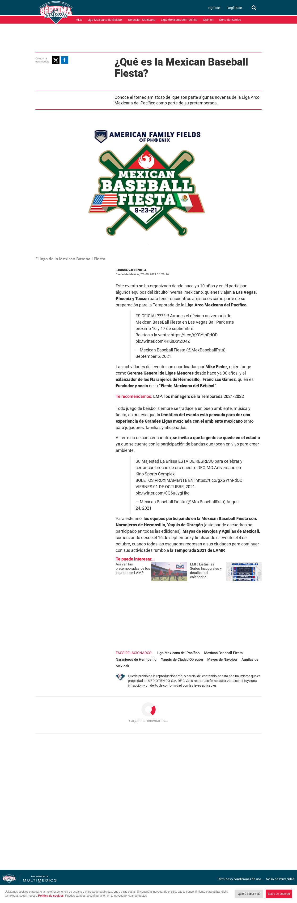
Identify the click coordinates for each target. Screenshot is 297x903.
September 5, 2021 (153, 356)
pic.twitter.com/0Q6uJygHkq (163, 493)
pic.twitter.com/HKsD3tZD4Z (163, 341)
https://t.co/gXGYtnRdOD (194, 335)
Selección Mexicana (141, 19)
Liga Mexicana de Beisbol (104, 19)
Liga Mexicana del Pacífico (179, 19)
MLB (79, 19)
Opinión (208, 19)
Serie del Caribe (230, 19)
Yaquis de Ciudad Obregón (182, 659)
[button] (55, 60)
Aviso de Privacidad (280, 879)
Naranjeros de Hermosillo (136, 659)
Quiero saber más (249, 893)
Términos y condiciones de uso (239, 879)
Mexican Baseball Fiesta (223, 653)
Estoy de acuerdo (279, 893)
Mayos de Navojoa (222, 659)
